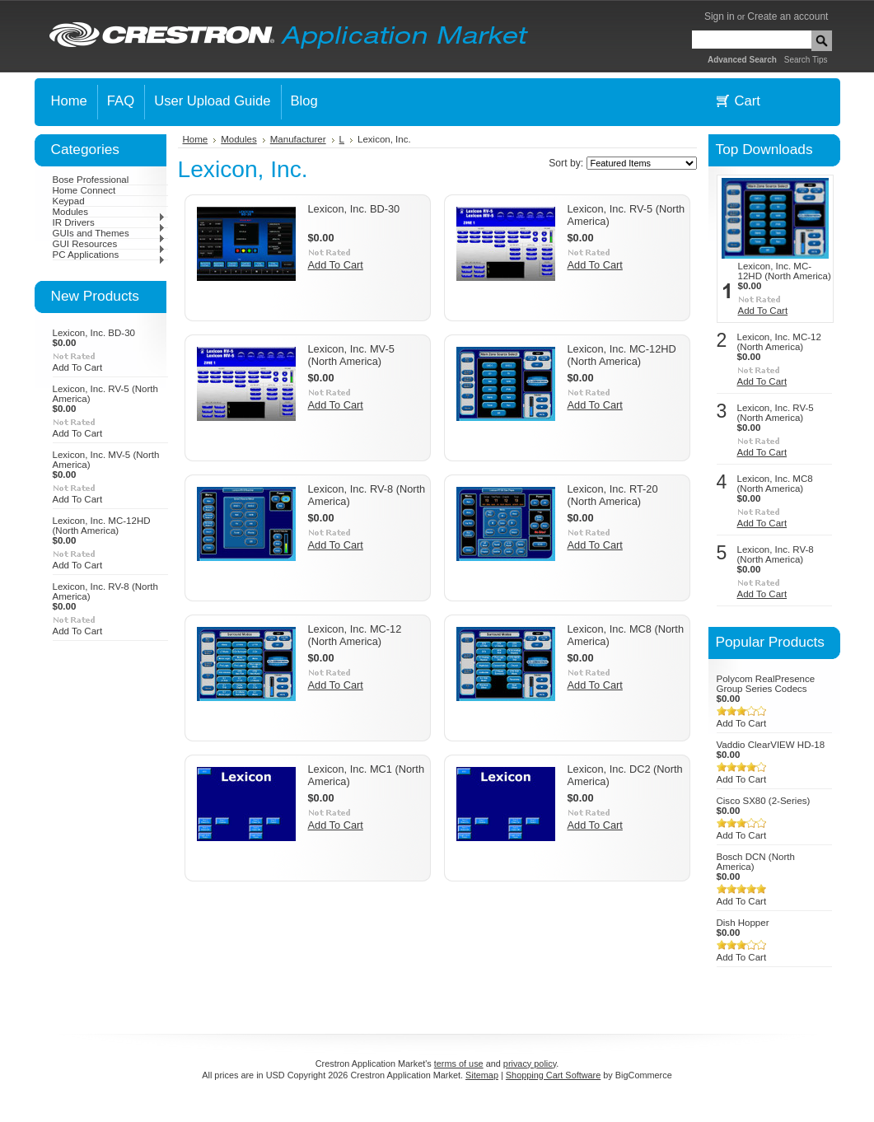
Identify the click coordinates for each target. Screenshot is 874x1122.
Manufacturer (298, 139)
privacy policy (529, 1063)
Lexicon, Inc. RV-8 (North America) (775, 554)
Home (195, 139)
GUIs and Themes (109, 233)
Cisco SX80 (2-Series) (764, 801)
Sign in (719, 16)
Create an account (787, 16)
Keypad (69, 201)
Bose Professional (91, 180)
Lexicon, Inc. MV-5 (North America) (351, 355)
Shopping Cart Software (553, 1075)
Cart (747, 101)
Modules (109, 212)
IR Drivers (109, 222)
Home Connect (84, 190)
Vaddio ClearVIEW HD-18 (771, 745)
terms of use (459, 1063)
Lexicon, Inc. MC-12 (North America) (355, 635)
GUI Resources (109, 244)
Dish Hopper (743, 923)
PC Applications (109, 254)
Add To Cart (78, 367)
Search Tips (806, 59)
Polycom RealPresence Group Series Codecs (766, 684)
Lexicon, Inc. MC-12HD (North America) (102, 525)
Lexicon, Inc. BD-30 (94, 333)
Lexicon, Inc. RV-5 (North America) (775, 413)
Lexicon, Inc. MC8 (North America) (775, 483)
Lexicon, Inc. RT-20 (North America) (613, 495)
